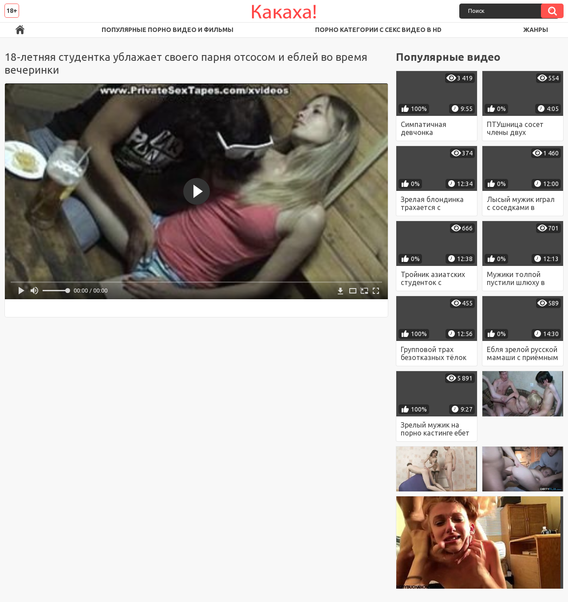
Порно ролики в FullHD (20, 30)
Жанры (535, 29)
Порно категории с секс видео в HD (378, 29)
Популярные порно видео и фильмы (167, 29)
